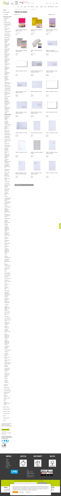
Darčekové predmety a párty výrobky (7, 403)
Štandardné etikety (7, 247)
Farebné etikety (7, 181)
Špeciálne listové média (7, 244)
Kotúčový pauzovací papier (8, 206)
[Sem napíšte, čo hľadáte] (31, 3)
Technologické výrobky (6, 19)
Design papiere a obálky (7, 361)
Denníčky (6, 196)
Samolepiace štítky (7, 26)
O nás (21, 6)
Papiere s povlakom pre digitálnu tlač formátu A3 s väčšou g (7, 342)
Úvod (18, 6)
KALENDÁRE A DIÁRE (6, 418)
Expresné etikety (7, 312)
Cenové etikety (7, 37)
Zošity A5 (6, 378)
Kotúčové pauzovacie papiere (7, 354)
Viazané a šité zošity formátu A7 (8, 146)
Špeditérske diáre (7, 139)
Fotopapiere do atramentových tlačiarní (7, 215)
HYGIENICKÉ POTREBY (6, 409)
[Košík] (57, 3)
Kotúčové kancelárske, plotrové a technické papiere (8, 123)
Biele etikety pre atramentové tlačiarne (7, 323)
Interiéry (37, 6)
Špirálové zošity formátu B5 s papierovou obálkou (7, 156)
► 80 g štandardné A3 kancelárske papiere (7, 73)
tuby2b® (4, 415)
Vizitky (6, 254)
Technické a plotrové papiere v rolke (8, 281)
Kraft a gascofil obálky (7, 29)
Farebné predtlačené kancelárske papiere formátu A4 (7, 210)
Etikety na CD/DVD (8, 278)
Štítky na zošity (7, 172)
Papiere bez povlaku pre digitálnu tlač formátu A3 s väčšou (7, 251)
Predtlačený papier (7, 285)
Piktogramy (6, 351)
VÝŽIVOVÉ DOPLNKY (6, 413)
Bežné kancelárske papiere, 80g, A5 (8, 363)
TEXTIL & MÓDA (5, 14)
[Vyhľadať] (24, 3)
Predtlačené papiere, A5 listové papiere (7, 175)
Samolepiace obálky (7, 112)
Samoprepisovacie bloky (8, 320)
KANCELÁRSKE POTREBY (7, 16)
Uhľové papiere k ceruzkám (7, 276)
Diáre (5, 271)
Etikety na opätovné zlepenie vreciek (7, 221)
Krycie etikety (7, 316)
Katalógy (41, 6)
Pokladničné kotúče (7, 238)
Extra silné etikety (7, 318)
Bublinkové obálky (8, 90)
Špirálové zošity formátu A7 (7, 64)
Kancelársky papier (7, 24)
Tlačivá (6, 372)
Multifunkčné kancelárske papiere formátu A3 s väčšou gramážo (7, 294)
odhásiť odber (4, 431)
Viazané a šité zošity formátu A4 (8, 35)
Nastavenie (22, 492)
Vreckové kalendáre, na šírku (7, 193)
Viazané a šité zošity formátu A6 (8, 86)
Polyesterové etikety (7, 152)
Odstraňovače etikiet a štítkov (7, 137)
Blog (45, 6)
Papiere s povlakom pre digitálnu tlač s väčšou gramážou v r (7, 308)
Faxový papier (7, 290)
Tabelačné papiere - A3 (7, 327)
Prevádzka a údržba (7, 22)
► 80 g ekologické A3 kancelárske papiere (8, 203)
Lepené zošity (7, 143)
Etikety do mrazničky (6, 225)
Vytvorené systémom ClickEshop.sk (30, 495)
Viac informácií (34, 489)
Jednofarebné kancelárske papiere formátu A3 (7, 261)
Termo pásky (7, 183)
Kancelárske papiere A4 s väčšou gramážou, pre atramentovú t (7, 300)
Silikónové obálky (8, 114)
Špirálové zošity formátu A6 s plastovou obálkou (7, 118)
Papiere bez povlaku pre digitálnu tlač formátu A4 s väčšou (7, 229)
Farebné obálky (7, 218)
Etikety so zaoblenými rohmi (8, 257)
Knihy (5, 400)
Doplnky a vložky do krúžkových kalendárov (7, 369)
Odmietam (28, 492)
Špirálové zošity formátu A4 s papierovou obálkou (7, 50)
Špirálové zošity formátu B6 (7, 131)
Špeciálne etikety (7, 266)
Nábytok (5, 20)
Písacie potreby (6, 387)
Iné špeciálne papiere (7, 241)
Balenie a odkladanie (6, 396)
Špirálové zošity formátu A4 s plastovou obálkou (7, 41)
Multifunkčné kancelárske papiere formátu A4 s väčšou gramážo (7, 103)
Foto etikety (7, 304)
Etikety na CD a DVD (7, 314)
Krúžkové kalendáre (6, 366)
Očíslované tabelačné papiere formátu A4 (7, 331)
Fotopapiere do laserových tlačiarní (7, 347)
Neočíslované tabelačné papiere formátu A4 (7, 234)
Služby (25, 6)
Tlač (28, 6)
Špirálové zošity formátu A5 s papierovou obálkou (7, 60)
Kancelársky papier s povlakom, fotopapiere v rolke (7, 78)
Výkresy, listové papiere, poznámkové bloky (7, 128)
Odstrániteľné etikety (7, 269)
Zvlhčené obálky (7, 96)
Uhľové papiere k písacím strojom (7, 274)
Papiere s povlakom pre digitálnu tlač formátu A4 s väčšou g (7, 336)
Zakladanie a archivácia (6, 385)
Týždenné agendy (8, 31)
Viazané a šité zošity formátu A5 (8, 83)
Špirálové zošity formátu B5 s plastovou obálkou (7, 375)
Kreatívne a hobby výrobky (7, 398)
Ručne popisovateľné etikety (7, 178)
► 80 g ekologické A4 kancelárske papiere (8, 199)
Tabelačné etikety (8, 350)
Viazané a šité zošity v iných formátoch (7, 189)
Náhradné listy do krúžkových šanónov (8, 186)
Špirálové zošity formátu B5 (7, 170)
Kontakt (56, 6)
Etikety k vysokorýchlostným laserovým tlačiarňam (8, 108)
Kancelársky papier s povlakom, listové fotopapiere (8, 161)
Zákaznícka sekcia (51, 6)
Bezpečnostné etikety (7, 358)
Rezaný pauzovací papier (8, 141)
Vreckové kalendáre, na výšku (7, 287)
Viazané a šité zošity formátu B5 (8, 134)
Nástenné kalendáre (6, 98)
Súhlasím (15, 492)
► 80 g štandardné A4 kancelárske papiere (7, 68)
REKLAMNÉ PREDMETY (6, 12)
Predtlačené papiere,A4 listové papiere (8, 93)
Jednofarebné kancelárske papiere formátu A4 (7, 166)
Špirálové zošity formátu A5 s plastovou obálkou (7, 46)
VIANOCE (4, 420)
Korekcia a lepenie (7, 389)
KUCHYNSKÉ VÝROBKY (6, 411)
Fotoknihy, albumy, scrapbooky (7, 381)
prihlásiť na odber (5, 429)
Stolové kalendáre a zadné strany (8, 89)
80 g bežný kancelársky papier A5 (7, 149)
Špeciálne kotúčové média (7, 265)
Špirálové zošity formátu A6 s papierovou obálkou (7, 55)
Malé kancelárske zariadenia (7, 393)
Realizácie (32, 6)
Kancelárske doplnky (7, 390)
